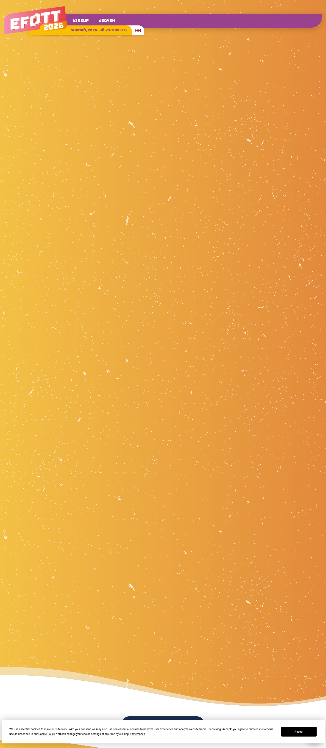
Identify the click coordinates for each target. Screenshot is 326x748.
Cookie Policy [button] (46, 734)
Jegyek (107, 20)
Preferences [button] (137, 734)
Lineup (80, 20)
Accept (299, 731)
